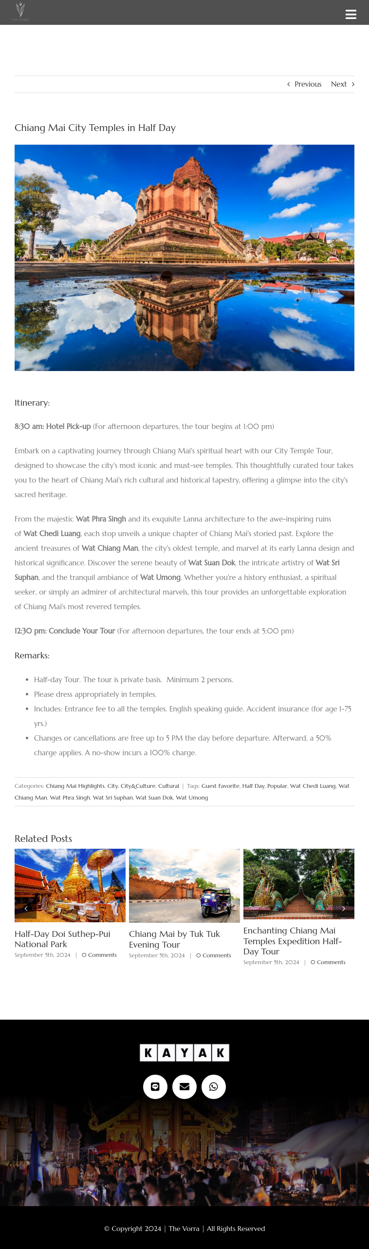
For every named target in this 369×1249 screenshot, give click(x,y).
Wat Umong (192, 797)
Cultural (168, 785)
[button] (26, 908)
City (113, 785)
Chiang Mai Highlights (75, 785)
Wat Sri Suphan (113, 797)
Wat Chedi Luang (313, 785)
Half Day (253, 785)
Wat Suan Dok (154, 797)
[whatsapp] (214, 1087)
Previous (308, 84)
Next (339, 84)
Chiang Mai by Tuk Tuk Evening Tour (174, 939)
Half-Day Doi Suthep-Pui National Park (63, 939)
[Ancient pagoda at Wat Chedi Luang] (184, 258)
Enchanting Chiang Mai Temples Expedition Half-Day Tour (292, 941)
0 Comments (99, 954)
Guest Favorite (221, 785)
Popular (277, 785)
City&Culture (138, 785)
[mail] (184, 1087)
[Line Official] (155, 1087)
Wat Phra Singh (70, 797)
